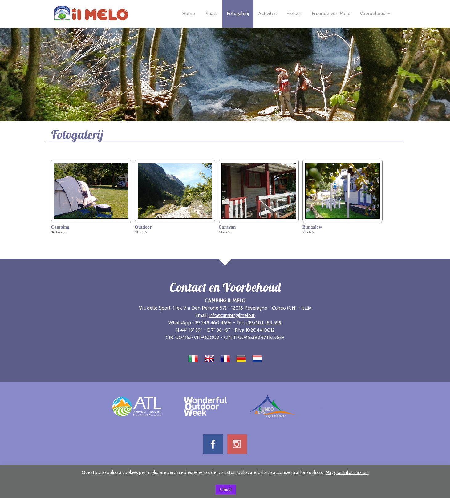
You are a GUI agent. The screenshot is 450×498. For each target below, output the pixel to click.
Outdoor (143, 227)
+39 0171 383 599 (263, 323)
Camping (60, 227)
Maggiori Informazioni (347, 472)
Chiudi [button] (226, 489)
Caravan (227, 227)
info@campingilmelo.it (232, 315)
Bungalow (312, 227)
